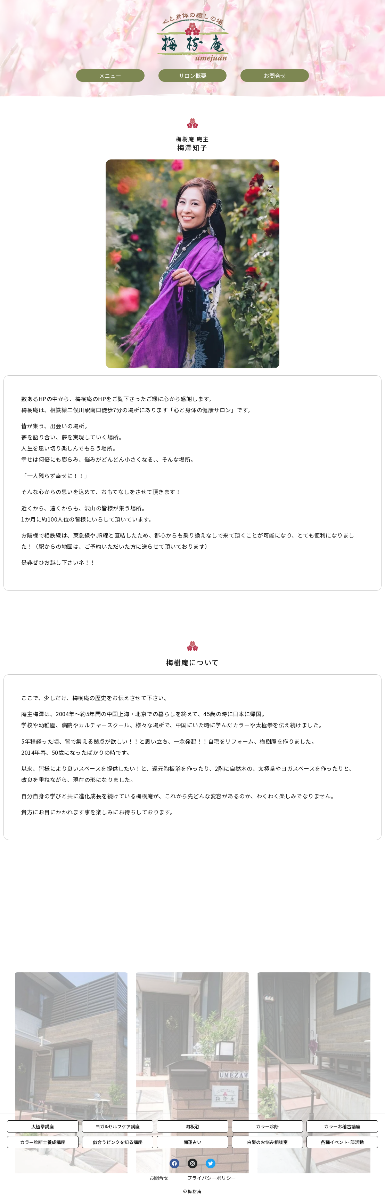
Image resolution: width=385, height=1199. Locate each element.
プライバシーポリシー (211, 1177)
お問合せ (159, 1177)
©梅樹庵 (192, 1191)
